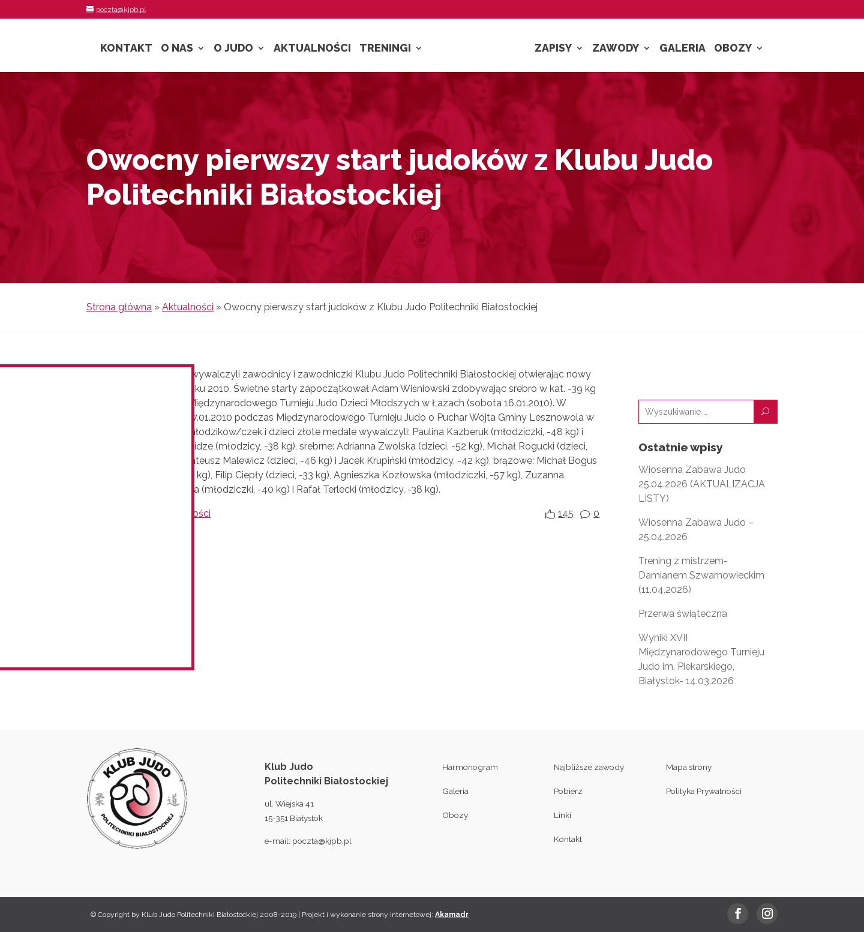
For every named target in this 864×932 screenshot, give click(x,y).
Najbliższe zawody (589, 767)
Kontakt (126, 49)
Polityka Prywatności (704, 791)
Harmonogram (470, 767)
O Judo (233, 49)
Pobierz (568, 791)
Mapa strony (689, 767)
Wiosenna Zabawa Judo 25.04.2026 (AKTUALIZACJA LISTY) (701, 484)
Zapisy (553, 49)
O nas (177, 49)
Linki (562, 815)
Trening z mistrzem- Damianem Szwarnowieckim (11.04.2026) (701, 575)
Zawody (615, 49)
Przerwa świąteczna (682, 613)
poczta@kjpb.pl (322, 841)
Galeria (682, 49)
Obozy (733, 49)
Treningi (385, 49)
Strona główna (119, 307)
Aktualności (312, 49)
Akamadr (452, 914)
